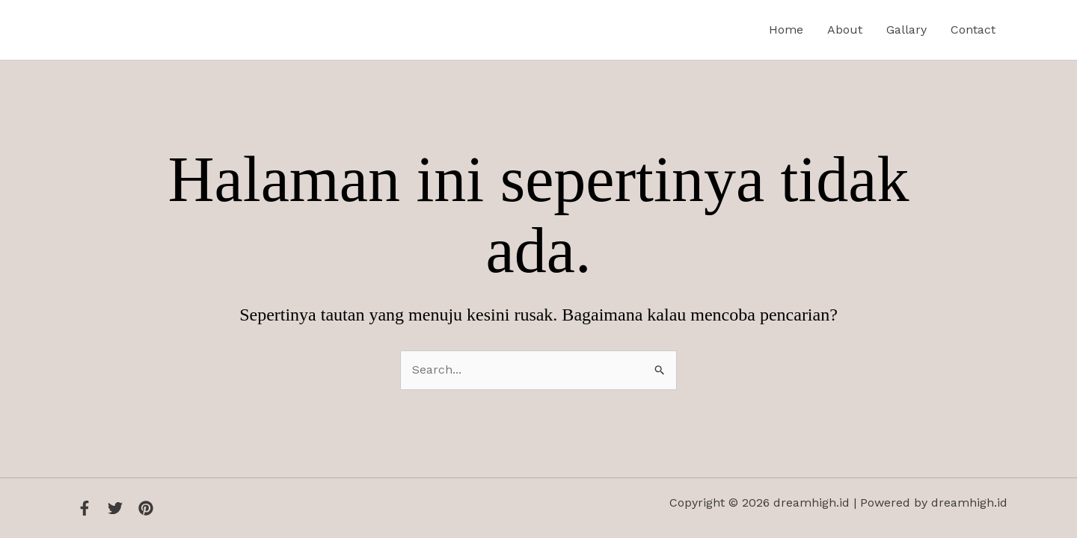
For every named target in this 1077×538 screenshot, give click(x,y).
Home (786, 29)
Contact (973, 29)
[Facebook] (84, 508)
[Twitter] (115, 508)
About (844, 29)
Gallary (906, 29)
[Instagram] (146, 508)
